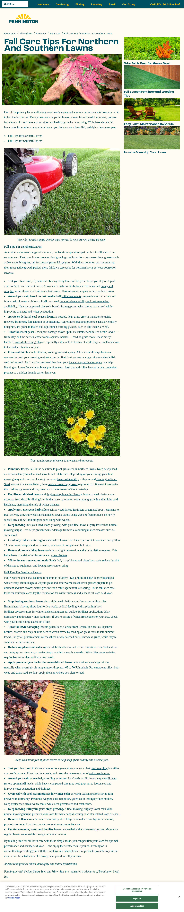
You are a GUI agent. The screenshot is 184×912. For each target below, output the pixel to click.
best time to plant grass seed (58, 469)
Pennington (9, 33)
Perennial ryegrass (41, 798)
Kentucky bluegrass (18, 262)
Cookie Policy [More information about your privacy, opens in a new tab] (14, 898)
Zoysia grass (45, 582)
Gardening (62, 4)
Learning (96, 4)
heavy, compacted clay (55, 783)
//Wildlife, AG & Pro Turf (165, 4)
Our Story (128, 4)
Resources (55, 33)
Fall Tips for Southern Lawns (25, 140)
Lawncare (43, 4)
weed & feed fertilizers (71, 509)
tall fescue (37, 262)
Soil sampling (99, 768)
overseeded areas (21, 803)
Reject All (137, 898)
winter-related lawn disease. (103, 814)
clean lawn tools (92, 560)
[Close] (179, 897)
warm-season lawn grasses (80, 582)
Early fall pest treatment (26, 637)
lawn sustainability (68, 479)
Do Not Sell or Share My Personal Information (137, 890)
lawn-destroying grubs (28, 342)
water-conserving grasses (62, 484)
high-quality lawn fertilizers (63, 494)
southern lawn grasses (71, 577)
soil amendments (71, 296)
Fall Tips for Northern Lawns (25, 135)
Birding (80, 4)
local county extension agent (85, 362)
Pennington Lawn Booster (19, 367)
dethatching (52, 321)
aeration (37, 321)
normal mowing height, (17, 814)
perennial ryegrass (59, 262)
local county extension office (33, 621)
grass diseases (59, 555)
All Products (25, 33)
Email (112, 4)
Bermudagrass (28, 582)
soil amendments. (99, 773)
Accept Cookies (137, 906)
